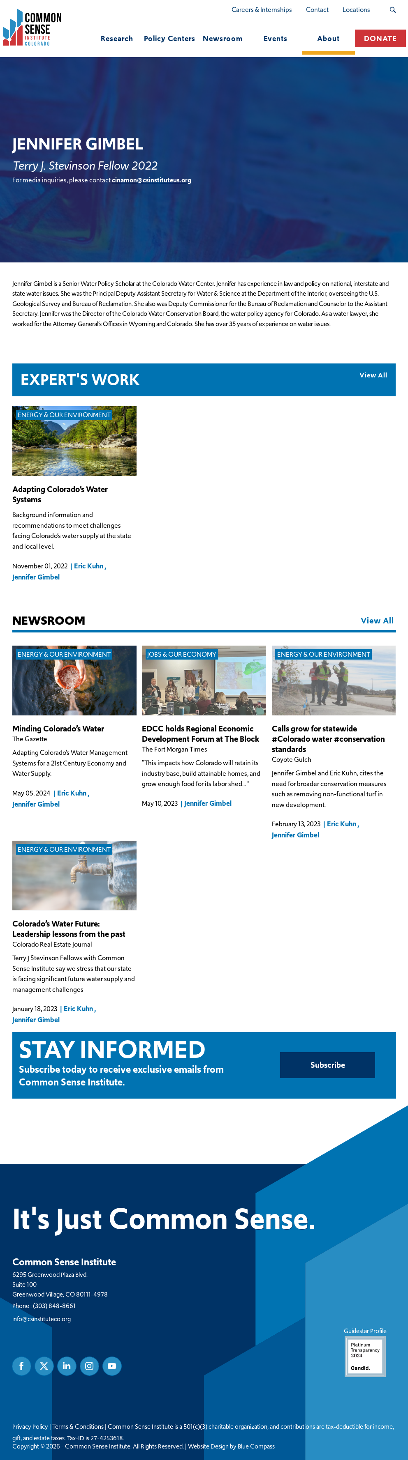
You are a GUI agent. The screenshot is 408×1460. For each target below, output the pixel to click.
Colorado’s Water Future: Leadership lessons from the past (68, 928)
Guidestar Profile (364, 1351)
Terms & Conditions (78, 1426)
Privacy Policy (30, 1426)
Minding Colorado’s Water (58, 728)
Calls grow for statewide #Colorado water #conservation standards (328, 738)
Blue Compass (256, 1446)
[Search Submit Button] (392, 10)
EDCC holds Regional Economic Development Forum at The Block (201, 733)
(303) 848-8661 (54, 1305)
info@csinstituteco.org (41, 1318)
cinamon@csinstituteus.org (151, 179)
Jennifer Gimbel (36, 577)
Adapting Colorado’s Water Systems (60, 494)
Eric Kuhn (88, 565)
